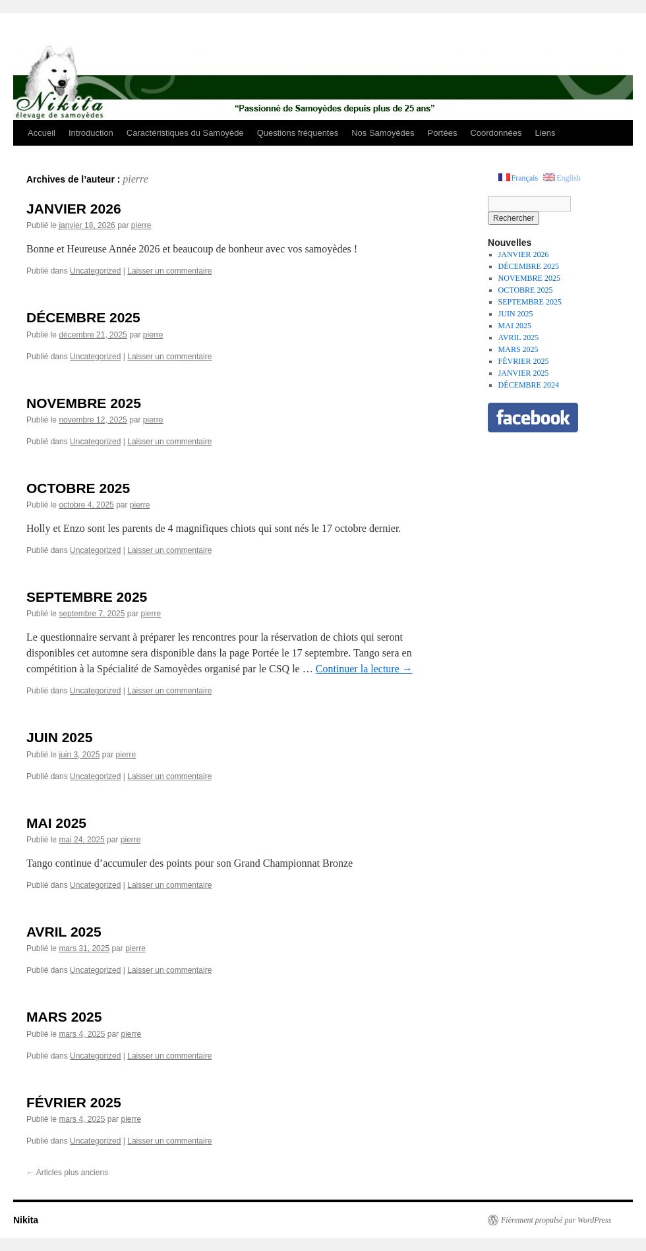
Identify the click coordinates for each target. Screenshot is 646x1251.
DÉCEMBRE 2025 (83, 317)
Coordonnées (495, 133)
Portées (442, 133)
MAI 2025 (56, 822)
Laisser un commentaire (169, 271)
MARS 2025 (64, 1016)
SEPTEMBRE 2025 (86, 596)
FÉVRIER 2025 (73, 1102)
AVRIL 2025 (64, 931)
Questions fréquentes (298, 133)
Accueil (41, 133)
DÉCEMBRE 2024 (528, 385)
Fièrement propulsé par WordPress (556, 1220)
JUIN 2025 (59, 737)
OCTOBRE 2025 (78, 488)
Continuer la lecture (364, 668)
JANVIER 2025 (523, 373)
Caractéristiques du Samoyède (185, 133)
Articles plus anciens (67, 1172)
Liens (545, 133)
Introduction (91, 133)
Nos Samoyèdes (382, 133)
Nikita (25, 1220)
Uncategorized (95, 271)
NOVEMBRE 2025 (83, 403)
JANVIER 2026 (73, 208)
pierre (135, 179)
